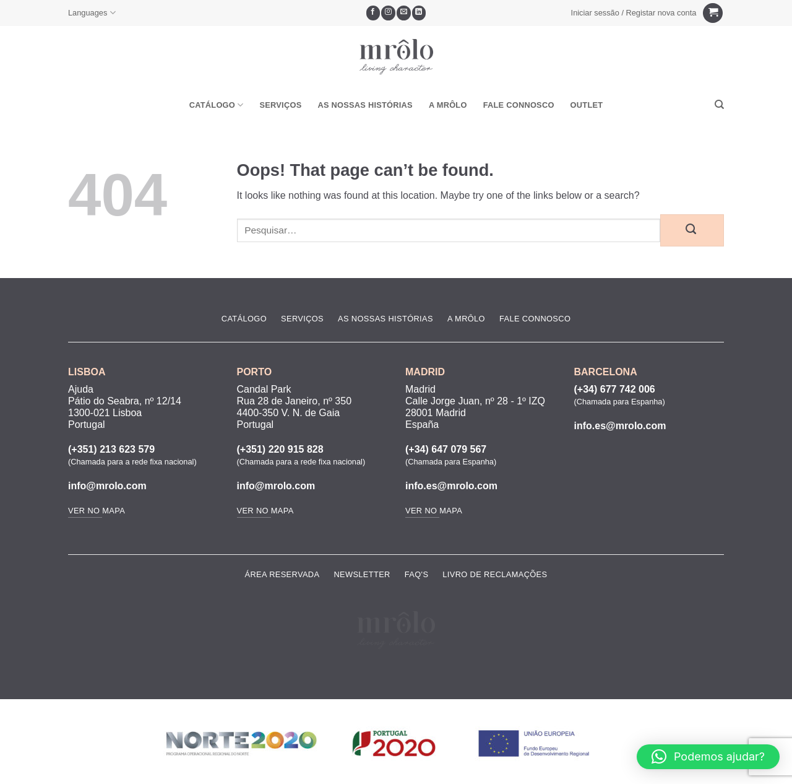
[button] (633, 13)
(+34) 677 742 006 (614, 389)
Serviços (280, 105)
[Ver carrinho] (713, 13)
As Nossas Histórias (364, 105)
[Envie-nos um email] (404, 13)
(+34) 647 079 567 (445, 449)
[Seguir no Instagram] (388, 13)
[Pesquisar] (719, 104)
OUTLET (586, 105)
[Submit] (692, 230)
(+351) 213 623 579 (111, 449)
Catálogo (216, 105)
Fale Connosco (518, 105)
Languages (92, 13)
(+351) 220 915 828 (280, 449)
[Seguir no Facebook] (373, 13)
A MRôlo (448, 105)
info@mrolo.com (107, 486)
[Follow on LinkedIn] (419, 13)
